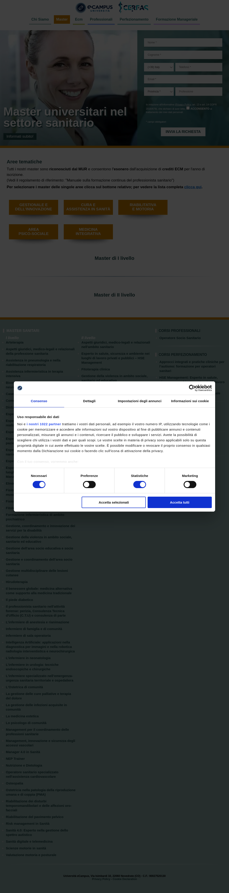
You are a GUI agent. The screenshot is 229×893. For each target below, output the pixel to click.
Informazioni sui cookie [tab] (190, 401)
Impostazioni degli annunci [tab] (139, 401)
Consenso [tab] (39, 401)
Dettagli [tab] (89, 401)
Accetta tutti (179, 502)
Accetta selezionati (114, 502)
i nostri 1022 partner (44, 424)
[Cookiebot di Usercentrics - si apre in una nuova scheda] (192, 388)
